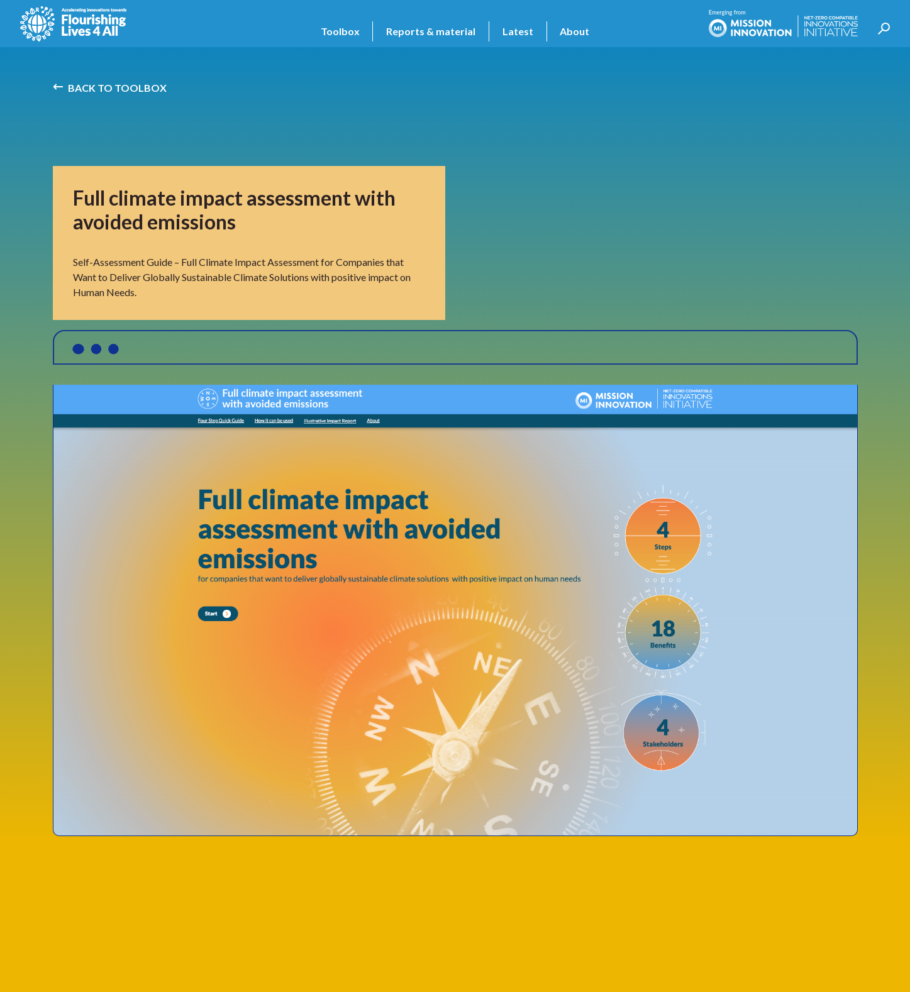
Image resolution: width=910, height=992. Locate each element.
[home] (73, 23)
